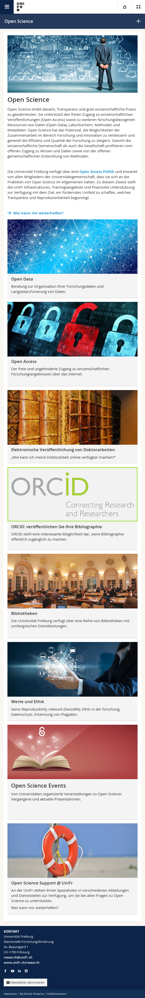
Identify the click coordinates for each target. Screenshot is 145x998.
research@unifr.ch (18, 957)
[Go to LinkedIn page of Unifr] (19, 971)
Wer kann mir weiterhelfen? (38, 213)
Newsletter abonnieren (25, 982)
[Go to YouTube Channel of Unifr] (12, 971)
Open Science (18, 21)
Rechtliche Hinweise (32, 994)
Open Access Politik (96, 171)
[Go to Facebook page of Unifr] (5, 971)
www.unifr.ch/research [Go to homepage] (21, 962)
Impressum (10, 994)
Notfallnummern (57, 994)
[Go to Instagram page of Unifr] (26, 971)
